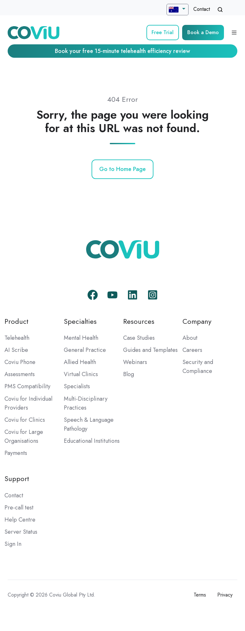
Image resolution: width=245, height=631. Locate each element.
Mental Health (81, 338)
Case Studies (139, 338)
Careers (192, 350)
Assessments (19, 374)
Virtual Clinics (81, 374)
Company (197, 321)
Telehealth (16, 338)
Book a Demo (203, 32)
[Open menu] (234, 32)
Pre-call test (18, 507)
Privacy (225, 594)
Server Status (20, 532)
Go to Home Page (122, 169)
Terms (200, 594)
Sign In (12, 544)
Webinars (135, 362)
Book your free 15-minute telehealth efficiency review (122, 51)
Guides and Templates (150, 350)
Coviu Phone (19, 362)
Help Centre (19, 520)
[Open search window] (220, 9)
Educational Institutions (92, 441)
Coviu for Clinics (24, 420)
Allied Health (80, 362)
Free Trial (163, 32)
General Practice (85, 350)
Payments (15, 453)
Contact (201, 9)
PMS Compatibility (27, 386)
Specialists (77, 386)
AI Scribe (16, 350)
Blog (128, 374)
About (189, 338)
